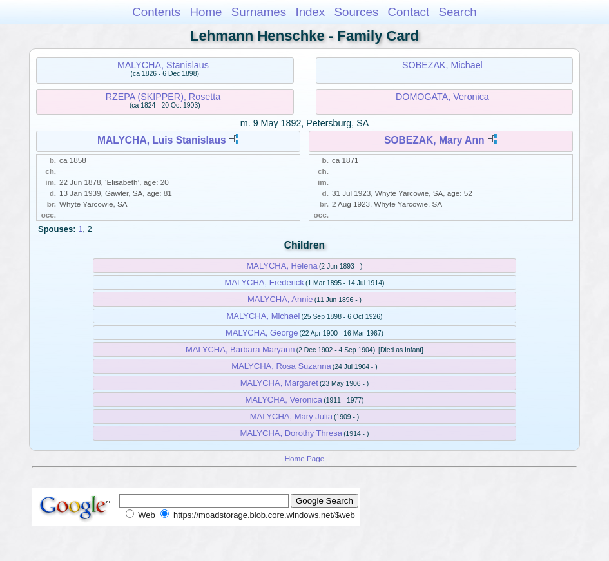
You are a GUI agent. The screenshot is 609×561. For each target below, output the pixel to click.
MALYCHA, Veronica (283, 399)
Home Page (305, 458)
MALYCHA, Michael (263, 316)
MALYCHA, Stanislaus (163, 65)
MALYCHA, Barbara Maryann (240, 349)
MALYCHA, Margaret (279, 383)
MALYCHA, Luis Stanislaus (161, 140)
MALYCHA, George (262, 333)
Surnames (258, 12)
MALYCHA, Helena (282, 266)
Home (205, 12)
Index (310, 12)
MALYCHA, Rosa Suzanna (281, 366)
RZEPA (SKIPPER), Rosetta (163, 96)
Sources (356, 12)
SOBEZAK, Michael (442, 65)
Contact (409, 12)
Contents (156, 12)
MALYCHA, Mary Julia (291, 416)
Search (457, 12)
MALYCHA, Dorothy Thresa (291, 433)
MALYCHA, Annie (280, 299)
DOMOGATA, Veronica (442, 96)
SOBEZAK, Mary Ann (434, 140)
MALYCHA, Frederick (264, 282)
